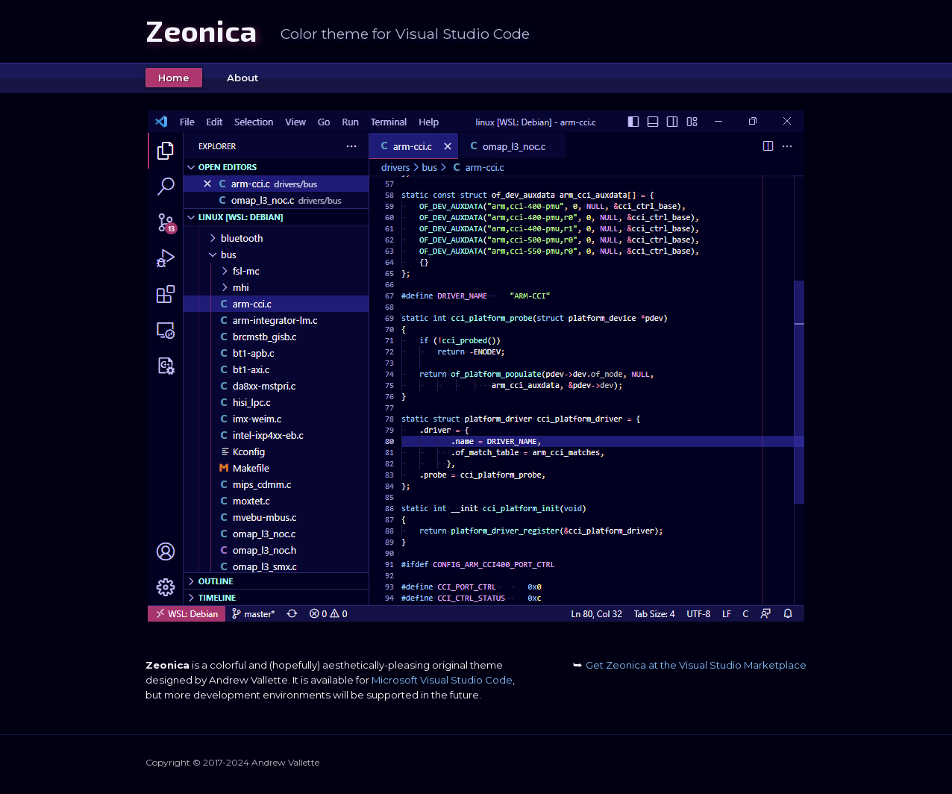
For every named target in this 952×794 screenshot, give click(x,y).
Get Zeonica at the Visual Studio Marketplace (690, 665)
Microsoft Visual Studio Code (442, 680)
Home (174, 78)
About (242, 78)
